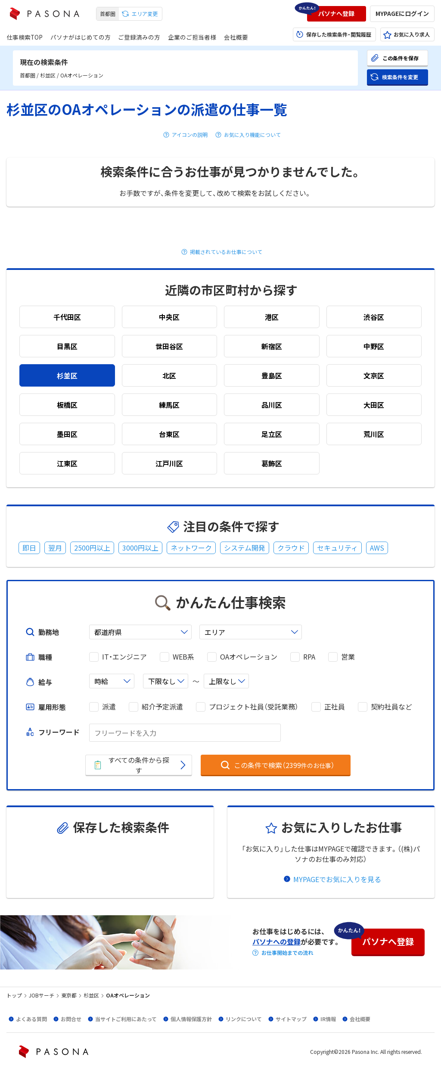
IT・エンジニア (124, 656)
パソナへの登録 (276, 941)
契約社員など (391, 706)
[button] (336, 14)
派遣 (109, 706)
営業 (348, 656)
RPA (309, 656)
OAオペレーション (248, 656)
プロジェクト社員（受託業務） (253, 706)
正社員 (334, 706)
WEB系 (183, 656)
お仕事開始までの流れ (287, 953)
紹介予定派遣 (162, 706)
